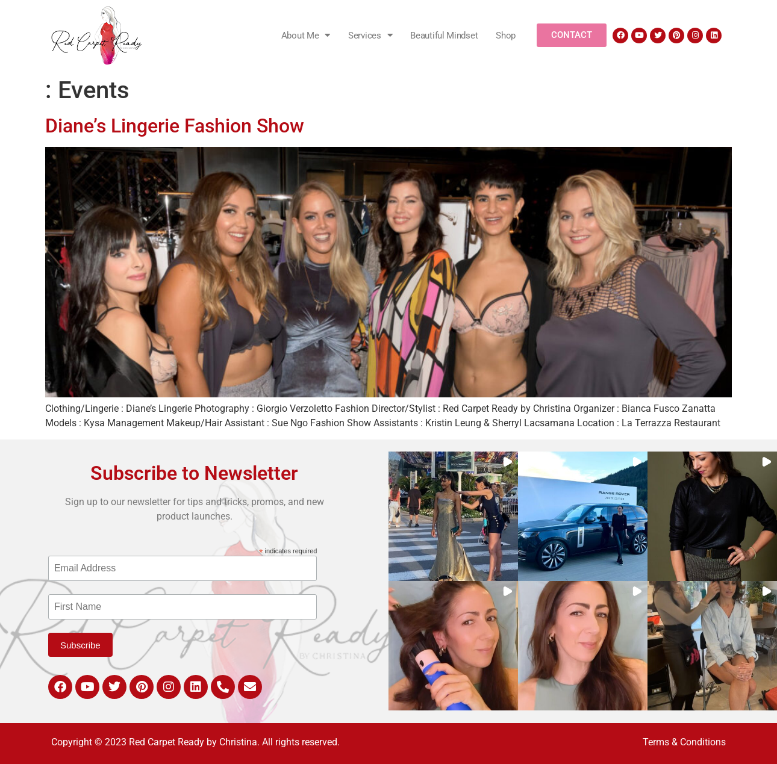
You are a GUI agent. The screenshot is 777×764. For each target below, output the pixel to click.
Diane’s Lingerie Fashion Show (174, 125)
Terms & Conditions (684, 742)
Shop (506, 35)
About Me (305, 35)
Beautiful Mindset (444, 35)
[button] (453, 516)
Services (370, 35)
